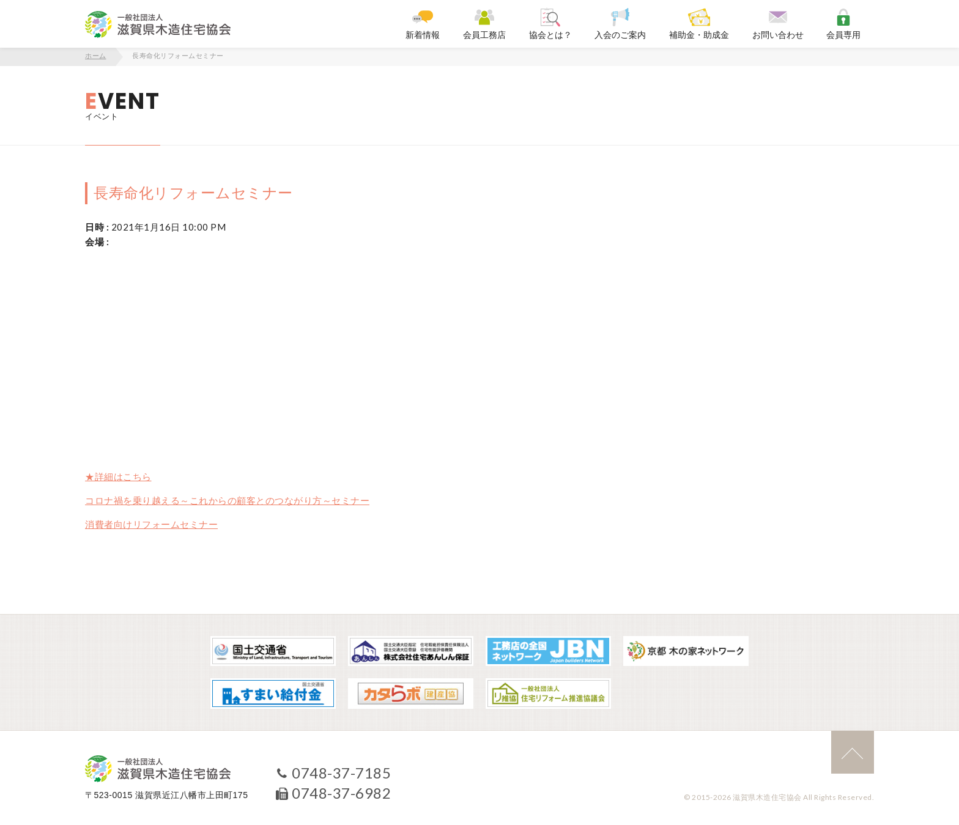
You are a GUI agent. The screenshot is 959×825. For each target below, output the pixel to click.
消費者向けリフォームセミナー (151, 524)
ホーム (95, 56)
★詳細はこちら (118, 476)
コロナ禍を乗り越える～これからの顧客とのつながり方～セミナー (227, 500)
